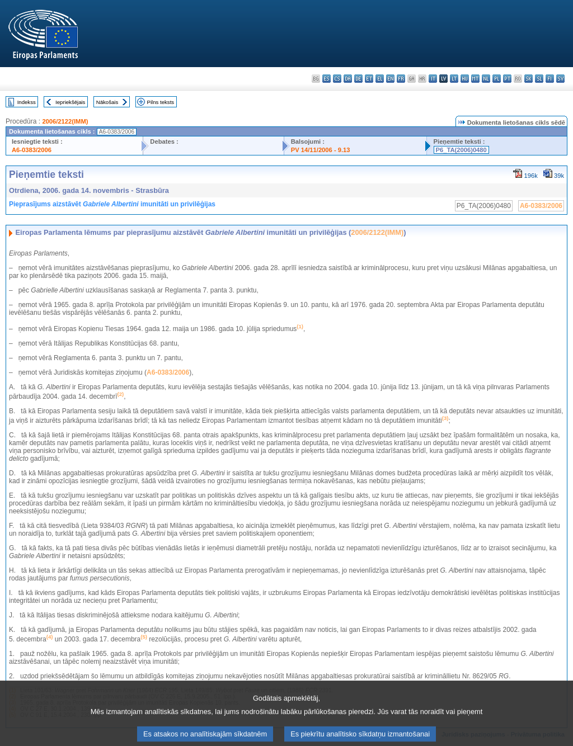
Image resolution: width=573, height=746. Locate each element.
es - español (326, 78)
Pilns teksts (161, 102)
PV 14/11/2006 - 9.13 (320, 150)
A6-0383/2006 (31, 150)
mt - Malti (475, 78)
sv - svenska (560, 78)
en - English (390, 78)
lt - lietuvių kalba (454, 78)
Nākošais (107, 102)
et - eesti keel (369, 78)
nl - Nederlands (486, 78)
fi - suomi (550, 78)
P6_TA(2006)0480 (461, 150)
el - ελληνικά (379, 78)
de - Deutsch (358, 78)
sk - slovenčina (528, 78)
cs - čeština (337, 78)
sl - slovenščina (539, 78)
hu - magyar (465, 78)
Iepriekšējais (70, 102)
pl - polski (496, 78)
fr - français (401, 78)
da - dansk (348, 78)
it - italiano (433, 78)
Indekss (26, 102)
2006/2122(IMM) (65, 121)
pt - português (507, 78)
